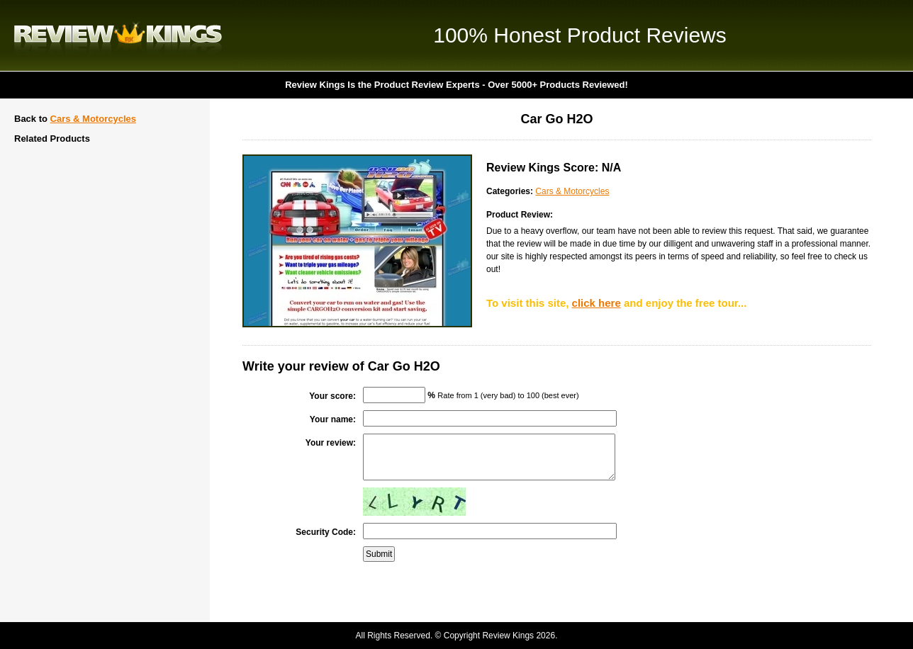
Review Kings (118, 35)
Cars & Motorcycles (93, 118)
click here (596, 303)
